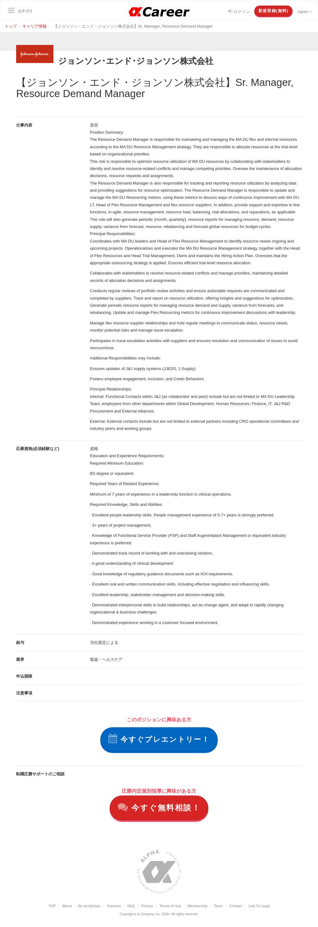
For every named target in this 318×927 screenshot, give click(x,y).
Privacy (147, 906)
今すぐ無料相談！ (159, 807)
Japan (304, 11)
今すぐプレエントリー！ (159, 739)
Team (218, 906)
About (67, 906)
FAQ (130, 906)
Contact (235, 906)
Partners (114, 906)
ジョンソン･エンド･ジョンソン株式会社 (144, 61)
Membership (197, 906)
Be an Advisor (89, 906)
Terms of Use (170, 906)
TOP (52, 906)
